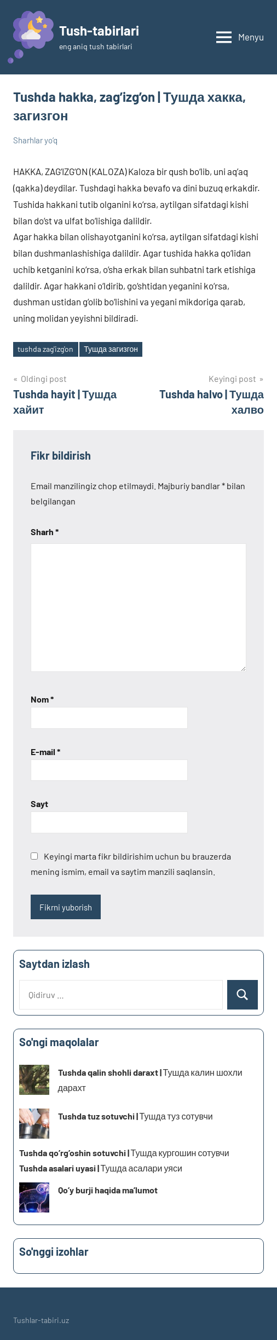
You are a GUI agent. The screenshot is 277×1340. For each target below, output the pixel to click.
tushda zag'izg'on (45, 348)
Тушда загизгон (111, 348)
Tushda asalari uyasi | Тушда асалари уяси (100, 1168)
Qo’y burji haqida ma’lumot (108, 1190)
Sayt (39, 803)
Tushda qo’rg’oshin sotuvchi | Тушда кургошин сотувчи (124, 1152)
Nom (42, 699)
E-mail (45, 751)
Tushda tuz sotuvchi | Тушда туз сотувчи (135, 1116)
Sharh (45, 531)
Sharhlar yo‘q (35, 140)
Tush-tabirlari (99, 30)
